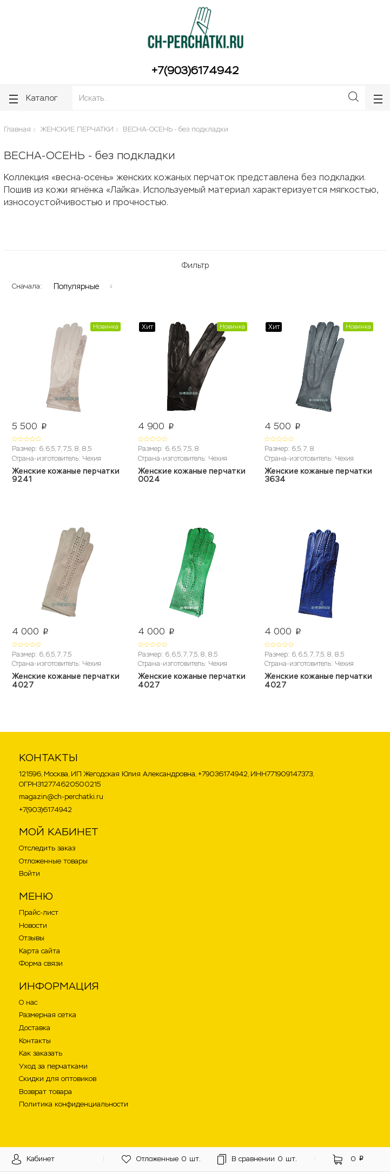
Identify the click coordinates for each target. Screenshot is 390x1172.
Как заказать (40, 1053)
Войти (29, 873)
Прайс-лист (38, 912)
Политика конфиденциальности (73, 1104)
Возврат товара (45, 1091)
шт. (161, 1159)
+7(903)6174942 (195, 70)
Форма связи (41, 963)
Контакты (35, 1040)
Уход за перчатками (53, 1066)
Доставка (34, 1027)
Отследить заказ (47, 848)
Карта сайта (39, 950)
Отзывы (31, 937)
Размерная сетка (47, 1014)
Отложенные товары (53, 861)
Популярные (76, 286)
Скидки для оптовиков (57, 1078)
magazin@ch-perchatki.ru (61, 796)
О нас (28, 1002)
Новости (33, 925)
